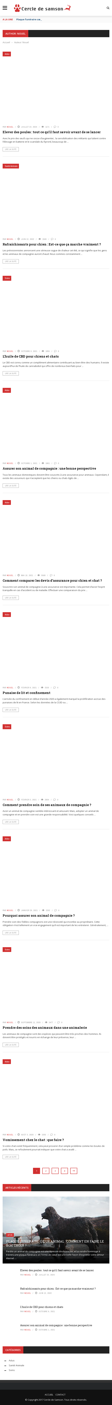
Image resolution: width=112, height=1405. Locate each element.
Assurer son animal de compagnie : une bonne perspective (49, 468)
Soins (7, 278)
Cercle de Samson (53, 1399)
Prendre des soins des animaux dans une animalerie (45, 1027)
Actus (7, 54)
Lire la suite (11, 149)
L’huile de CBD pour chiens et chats (31, 356)
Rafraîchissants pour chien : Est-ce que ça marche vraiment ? (52, 244)
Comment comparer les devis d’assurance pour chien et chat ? (52, 580)
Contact (60, 1394)
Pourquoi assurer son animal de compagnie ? (39, 915)
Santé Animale (11, 166)
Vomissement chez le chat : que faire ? (33, 1140)
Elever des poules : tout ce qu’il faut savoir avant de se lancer (52, 132)
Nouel (10, 127)
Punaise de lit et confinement (26, 693)
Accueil (49, 1394)
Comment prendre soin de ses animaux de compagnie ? (47, 805)
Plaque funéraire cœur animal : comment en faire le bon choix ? (55, 1243)
